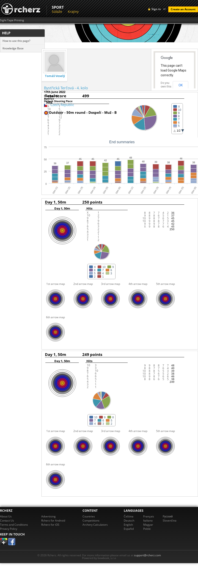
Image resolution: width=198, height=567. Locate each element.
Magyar (148, 525)
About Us (6, 516)
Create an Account (183, 9)
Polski (147, 529)
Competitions (90, 520)
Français (148, 516)
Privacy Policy (8, 529)
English (128, 525)
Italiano (148, 520)
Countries (88, 516)
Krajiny (73, 11)
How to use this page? (16, 41)
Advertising (48, 516)
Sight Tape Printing (12, 20)
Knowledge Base (13, 48)
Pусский (168, 516)
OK (181, 85)
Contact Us (7, 520)
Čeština (128, 516)
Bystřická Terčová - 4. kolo (66, 87)
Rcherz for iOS (50, 525)
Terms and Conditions (14, 525)
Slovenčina (169, 520)
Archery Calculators (95, 525)
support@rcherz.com (147, 555)
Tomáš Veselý (55, 75)
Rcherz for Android (53, 520)
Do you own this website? (166, 86)
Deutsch (129, 520)
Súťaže (57, 11)
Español (129, 529)
